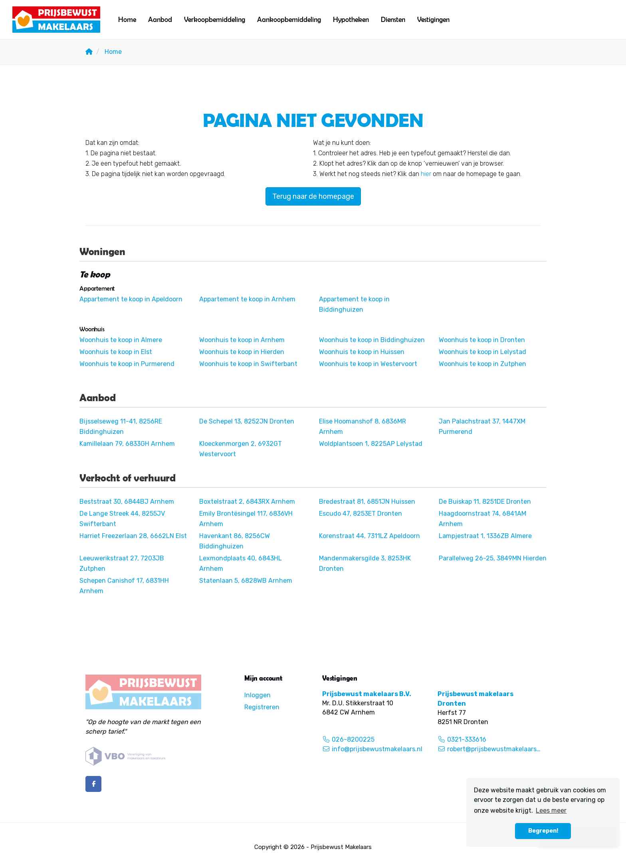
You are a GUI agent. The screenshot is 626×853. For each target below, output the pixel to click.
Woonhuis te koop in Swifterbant (248, 364)
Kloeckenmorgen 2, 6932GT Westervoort (240, 449)
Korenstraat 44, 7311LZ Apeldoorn (369, 536)
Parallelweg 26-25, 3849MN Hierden (493, 558)
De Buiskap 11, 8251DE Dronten (485, 501)
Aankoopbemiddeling (289, 19)
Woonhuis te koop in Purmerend (126, 364)
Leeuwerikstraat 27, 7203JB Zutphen (121, 563)
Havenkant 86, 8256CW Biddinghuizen (234, 541)
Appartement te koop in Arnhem (247, 299)
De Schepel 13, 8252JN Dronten (246, 421)
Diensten (393, 19)
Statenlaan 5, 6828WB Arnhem (245, 580)
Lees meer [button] (551, 810)
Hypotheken (351, 19)
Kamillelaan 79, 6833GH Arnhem (127, 443)
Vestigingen (433, 19)
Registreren (261, 707)
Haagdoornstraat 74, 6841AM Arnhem (482, 519)
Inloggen (257, 695)
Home (127, 19)
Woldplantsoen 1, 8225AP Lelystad (370, 443)
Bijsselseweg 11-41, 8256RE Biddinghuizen (120, 426)
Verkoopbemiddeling (214, 19)
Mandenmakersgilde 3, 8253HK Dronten (365, 563)
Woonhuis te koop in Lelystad (482, 352)
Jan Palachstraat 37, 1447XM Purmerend (482, 426)
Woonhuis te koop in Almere (120, 340)
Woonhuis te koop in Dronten (482, 340)
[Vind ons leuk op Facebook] (93, 784)
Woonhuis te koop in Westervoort (368, 364)
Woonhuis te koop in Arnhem (242, 340)
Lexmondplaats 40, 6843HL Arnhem (240, 563)
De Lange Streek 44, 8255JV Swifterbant (122, 519)
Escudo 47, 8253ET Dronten (360, 513)
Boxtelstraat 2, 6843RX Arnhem (247, 501)
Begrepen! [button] (543, 830)
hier (426, 174)
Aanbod (160, 19)
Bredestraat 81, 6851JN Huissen (367, 501)
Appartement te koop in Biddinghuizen (354, 304)
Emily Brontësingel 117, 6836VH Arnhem (246, 519)
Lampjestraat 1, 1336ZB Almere (485, 536)
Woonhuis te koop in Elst (115, 352)
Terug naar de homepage (313, 196)
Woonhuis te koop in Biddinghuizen (372, 340)
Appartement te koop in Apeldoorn (130, 299)
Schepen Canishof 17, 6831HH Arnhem (124, 586)
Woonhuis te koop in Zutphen (482, 364)
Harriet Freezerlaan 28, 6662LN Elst (133, 536)
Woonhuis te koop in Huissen (361, 352)
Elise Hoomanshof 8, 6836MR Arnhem (362, 426)
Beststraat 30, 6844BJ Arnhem (126, 501)
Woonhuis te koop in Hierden (241, 352)
